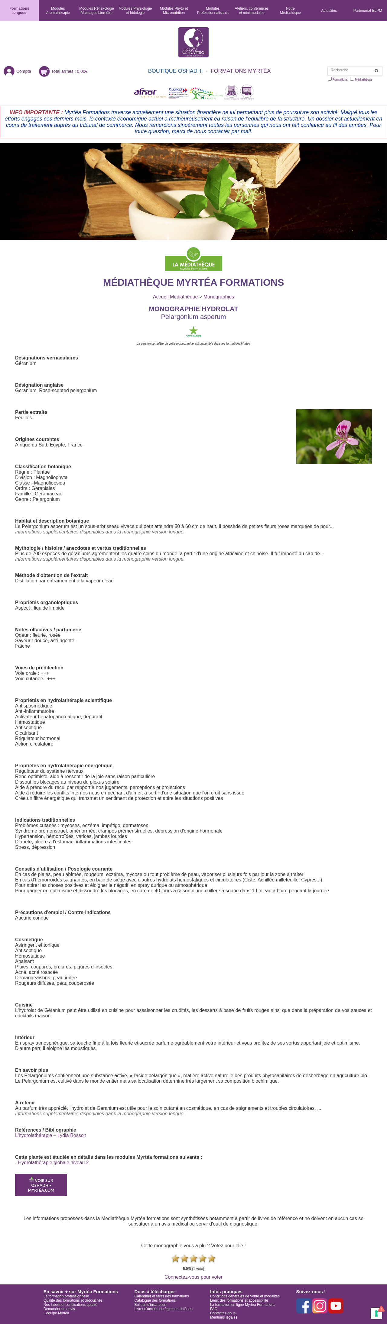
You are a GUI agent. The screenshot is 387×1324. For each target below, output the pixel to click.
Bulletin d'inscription (151, 1305)
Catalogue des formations (155, 1300)
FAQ (213, 1309)
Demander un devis (59, 1309)
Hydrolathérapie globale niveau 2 (53, 1162)
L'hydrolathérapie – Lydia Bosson (50, 1135)
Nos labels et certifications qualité (70, 1305)
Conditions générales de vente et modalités (245, 1296)
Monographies (218, 296)
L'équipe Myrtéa (56, 1313)
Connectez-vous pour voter (193, 1277)
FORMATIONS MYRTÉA (241, 71)
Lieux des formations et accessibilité (239, 1300)
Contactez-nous (223, 1313)
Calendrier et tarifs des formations (162, 1296)
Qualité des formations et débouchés (73, 1300)
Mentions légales (223, 1317)
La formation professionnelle (66, 1296)
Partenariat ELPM (367, 10)
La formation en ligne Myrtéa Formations (242, 1305)
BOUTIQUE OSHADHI (175, 71)
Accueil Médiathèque (175, 296)
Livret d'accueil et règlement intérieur (164, 1309)
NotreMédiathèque (290, 10)
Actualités (329, 10)
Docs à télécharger (155, 1291)
